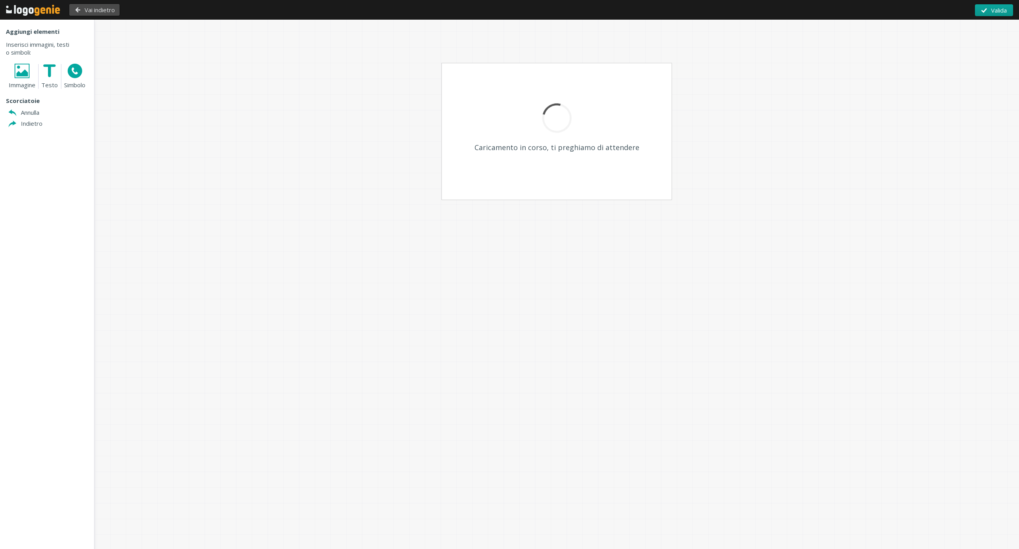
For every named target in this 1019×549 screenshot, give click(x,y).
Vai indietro (100, 10)
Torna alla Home (33, 10)
